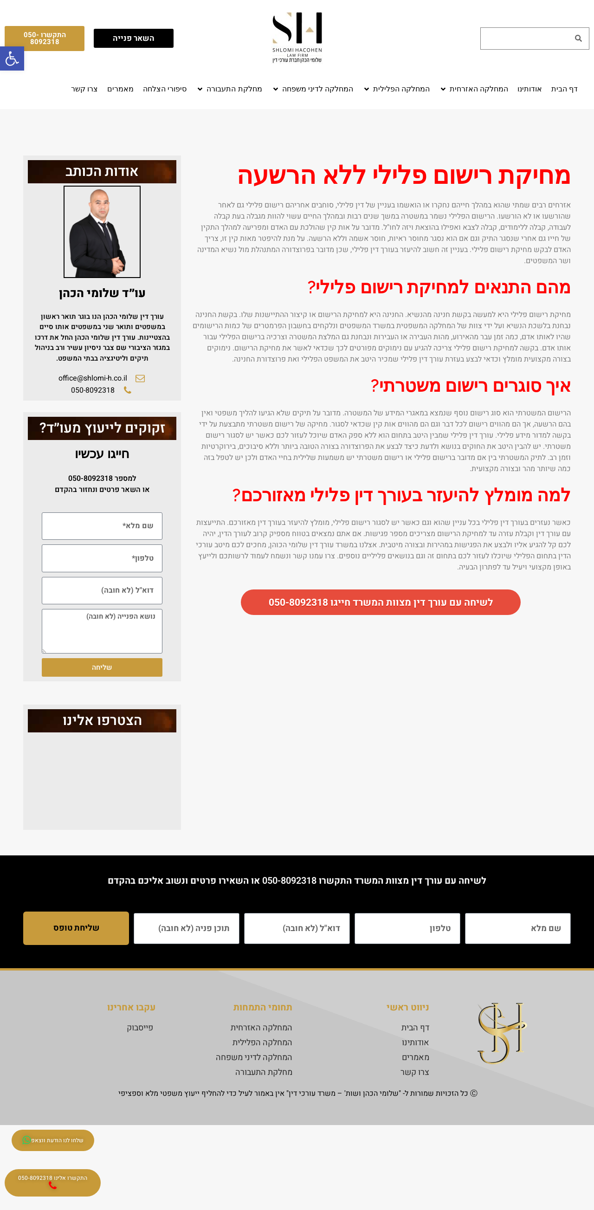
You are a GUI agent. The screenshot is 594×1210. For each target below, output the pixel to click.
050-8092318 (90, 478)
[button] (473, 89)
